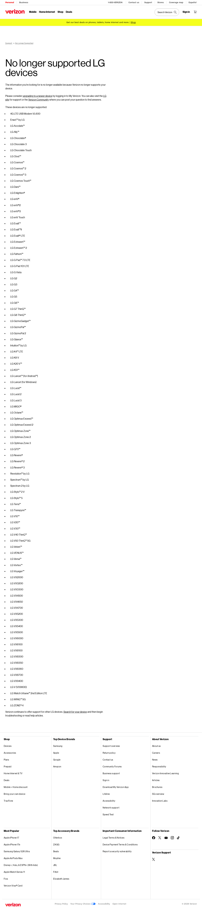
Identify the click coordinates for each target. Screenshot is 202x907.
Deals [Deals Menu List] (69, 11)
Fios (6, 877)
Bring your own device (14, 792)
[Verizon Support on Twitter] (153, 857)
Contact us (134, 2)
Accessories (10, 751)
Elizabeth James (61, 877)
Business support (111, 771)
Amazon (57, 765)
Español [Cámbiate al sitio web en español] (193, 2)
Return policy (109, 751)
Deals (6, 778)
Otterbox (57, 836)
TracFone (8, 799)
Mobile (33, 11)
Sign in (106, 778)
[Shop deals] (133, 22)
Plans (6, 758)
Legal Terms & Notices (114, 836)
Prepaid (8, 765)
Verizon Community (38, 98)
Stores (161, 2)
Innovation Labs (160, 799)
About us (156, 744)
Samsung (58, 744)
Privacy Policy (61, 902)
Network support (111, 806)
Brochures (157, 785)
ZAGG (56, 843)
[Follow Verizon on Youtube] (166, 836)
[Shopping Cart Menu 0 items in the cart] (195, 11)
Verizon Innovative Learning (165, 771)
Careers (156, 751)
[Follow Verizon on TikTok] (178, 836)
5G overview (158, 792)
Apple (56, 751)
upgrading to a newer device (37, 94)
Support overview (111, 744)
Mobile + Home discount (16, 785)
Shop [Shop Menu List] (60, 11)
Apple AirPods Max (13, 856)
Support (148, 2)
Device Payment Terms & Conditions (120, 843)
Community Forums (112, 765)
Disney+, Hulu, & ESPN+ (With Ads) (21, 863)
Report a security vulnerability (117, 849)
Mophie (57, 856)
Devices (8, 744)
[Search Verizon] (167, 12)
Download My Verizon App (116, 785)
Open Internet (119, 902)
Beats (56, 849)
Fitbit (55, 870)
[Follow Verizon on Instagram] (172, 836)
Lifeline (106, 792)
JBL (55, 863)
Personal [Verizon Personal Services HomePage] (9, 2)
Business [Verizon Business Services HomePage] (23, 2)
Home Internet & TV (13, 771)
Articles (156, 778)
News (155, 758)
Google (56, 758)
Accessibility (109, 799)
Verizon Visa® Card (13, 884)
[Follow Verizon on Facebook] (153, 836)
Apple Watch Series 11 (14, 870)
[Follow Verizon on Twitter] (159, 836)
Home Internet (47, 11)
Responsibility (159, 765)
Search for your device (75, 710)
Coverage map (176, 2)
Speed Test (108, 813)
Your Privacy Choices (82, 902)
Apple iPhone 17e (12, 843)
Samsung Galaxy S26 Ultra (17, 849)
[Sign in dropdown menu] (186, 12)
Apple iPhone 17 (11, 836)
